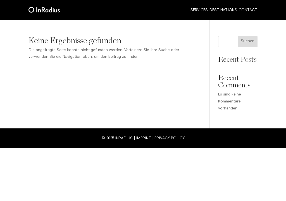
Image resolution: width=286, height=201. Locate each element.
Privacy (162, 138)
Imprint (143, 138)
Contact (248, 10)
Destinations (223, 10)
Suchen (247, 41)
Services (199, 10)
